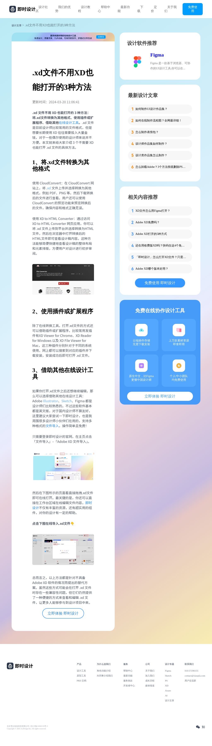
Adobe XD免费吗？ (147, 222)
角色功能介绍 (104, 670)
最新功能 (124, 9)
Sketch (66, 400)
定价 (154, 9)
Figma (157, 55)
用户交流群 (190, 680)
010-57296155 (191, 670)
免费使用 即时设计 (160, 283)
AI (166, 695)
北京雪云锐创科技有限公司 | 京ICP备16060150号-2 (27, 726)
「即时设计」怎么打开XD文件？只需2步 (161, 257)
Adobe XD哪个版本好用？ (151, 268)
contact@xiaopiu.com (195, 675)
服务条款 (127, 680)
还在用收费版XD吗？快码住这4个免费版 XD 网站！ (161, 245)
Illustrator (50, 400)
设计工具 (81, 670)
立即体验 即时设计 (63, 613)
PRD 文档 (82, 680)
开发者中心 (129, 685)
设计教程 (84, 9)
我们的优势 (63, 9)
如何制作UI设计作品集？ (151, 109)
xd (49, 187)
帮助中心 (104, 9)
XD (166, 685)
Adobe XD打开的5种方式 (151, 233)
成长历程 (149, 680)
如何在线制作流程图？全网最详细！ (158, 120)
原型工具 (81, 675)
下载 (140, 9)
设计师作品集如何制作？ (151, 143)
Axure (168, 690)
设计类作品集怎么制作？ (151, 155)
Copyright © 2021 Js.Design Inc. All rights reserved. (26, 729)
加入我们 (149, 675)
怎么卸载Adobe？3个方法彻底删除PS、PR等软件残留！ (161, 166)
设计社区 (42, 9)
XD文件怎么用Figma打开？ (152, 210)
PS (166, 680)
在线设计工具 (69, 122)
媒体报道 (149, 685)
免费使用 (192, 9)
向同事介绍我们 (105, 675)
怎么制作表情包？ (147, 132)
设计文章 (17, 25)
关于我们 (170, 9)
